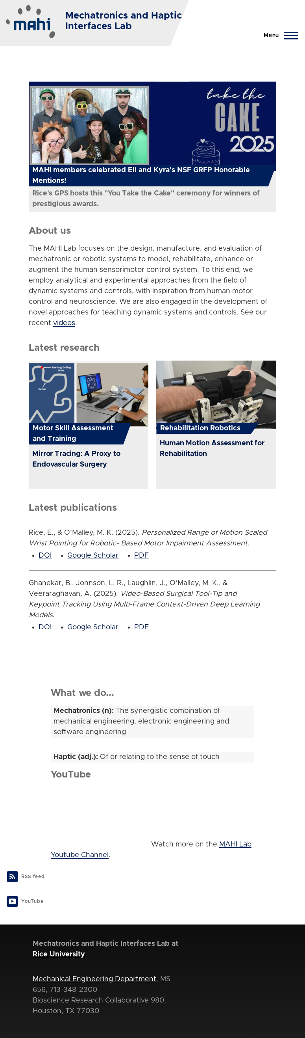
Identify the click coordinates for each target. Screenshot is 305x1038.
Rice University (59, 954)
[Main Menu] (278, 35)
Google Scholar (92, 555)
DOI (45, 555)
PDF (141, 555)
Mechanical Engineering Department (94, 979)
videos (64, 323)
